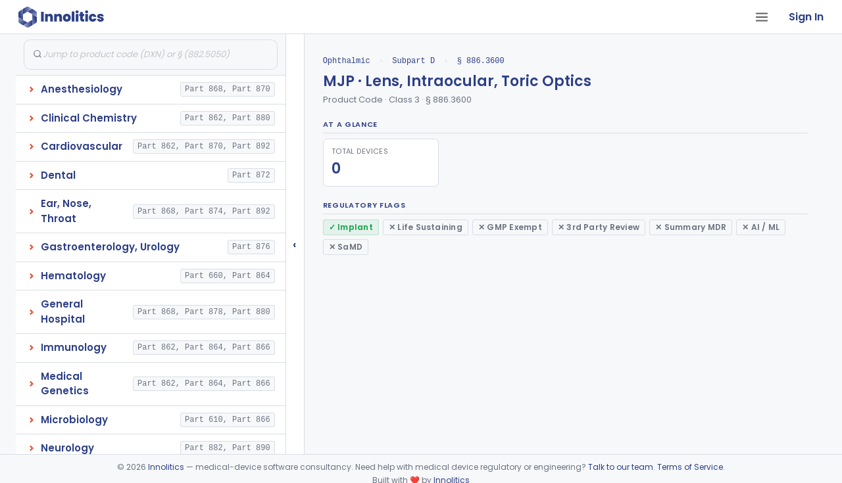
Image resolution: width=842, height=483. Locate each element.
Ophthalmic (346, 60)
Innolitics (166, 466)
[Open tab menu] (762, 17)
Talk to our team (620, 466)
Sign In (806, 16)
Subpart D (413, 60)
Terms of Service (690, 466)
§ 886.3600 (481, 60)
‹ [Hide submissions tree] (295, 244)
